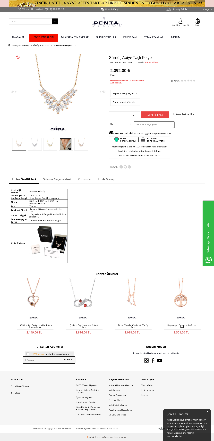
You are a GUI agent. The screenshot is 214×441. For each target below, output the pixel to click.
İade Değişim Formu (118, 405)
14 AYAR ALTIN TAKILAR (75, 37)
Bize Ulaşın (15, 393)
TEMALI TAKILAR (153, 37)
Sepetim (145, 395)
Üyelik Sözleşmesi (84, 397)
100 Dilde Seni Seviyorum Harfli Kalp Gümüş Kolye (35, 326)
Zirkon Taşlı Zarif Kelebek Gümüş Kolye (133, 326)
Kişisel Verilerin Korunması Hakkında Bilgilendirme (88, 408)
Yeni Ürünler (147, 385)
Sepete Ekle (155, 115)
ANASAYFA (18, 37)
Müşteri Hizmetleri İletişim (121, 385)
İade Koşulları (115, 390)
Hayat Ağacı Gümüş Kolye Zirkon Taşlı (182, 326)
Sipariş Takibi (180, 9)
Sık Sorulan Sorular (117, 414)
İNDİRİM (175, 37)
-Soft (90, 436)
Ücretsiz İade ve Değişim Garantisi (87, 391)
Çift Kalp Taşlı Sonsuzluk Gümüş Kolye (84, 326)
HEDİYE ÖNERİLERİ (43, 37)
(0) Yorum (175, 81)
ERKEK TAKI (130, 37)
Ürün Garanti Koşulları (86, 402)
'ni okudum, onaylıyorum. (48, 353)
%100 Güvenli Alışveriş (86, 385)
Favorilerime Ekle (185, 114)
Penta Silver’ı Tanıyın (20, 386)
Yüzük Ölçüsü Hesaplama (120, 409)
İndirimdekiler (147, 390)
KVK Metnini (39, 353)
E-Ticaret (97, 436)
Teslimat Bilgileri (116, 400)
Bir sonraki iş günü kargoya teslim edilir (143, 133)
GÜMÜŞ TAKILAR (106, 37)
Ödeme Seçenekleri (118, 395)
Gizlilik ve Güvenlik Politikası (88, 414)
